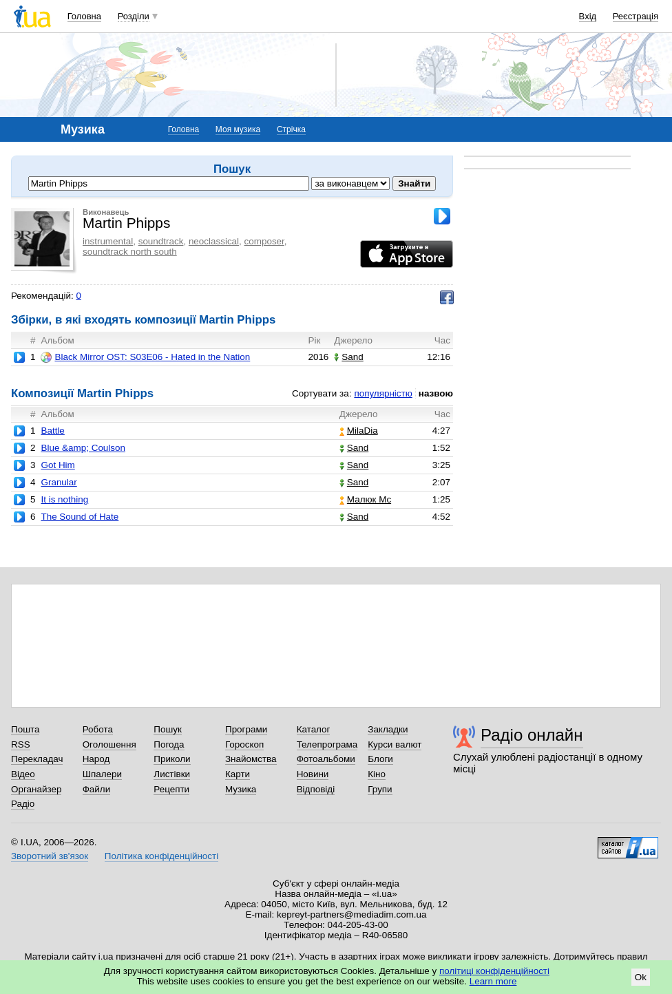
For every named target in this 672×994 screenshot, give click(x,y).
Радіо (22, 804)
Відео (23, 774)
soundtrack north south (130, 251)
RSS (20, 744)
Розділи (133, 16)
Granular (58, 482)
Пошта (25, 729)
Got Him (57, 465)
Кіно (377, 774)
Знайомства (251, 759)
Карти (237, 774)
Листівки (172, 774)
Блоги (380, 759)
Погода (169, 744)
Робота (98, 729)
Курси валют (394, 744)
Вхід (588, 16)
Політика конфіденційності (161, 856)
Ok (641, 977)
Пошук (168, 729)
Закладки (388, 729)
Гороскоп (244, 744)
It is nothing (64, 499)
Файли (97, 789)
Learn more (493, 981)
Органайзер (36, 789)
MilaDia (358, 430)
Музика (240, 789)
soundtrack (161, 241)
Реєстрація (635, 16)
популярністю (383, 393)
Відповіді (316, 789)
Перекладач (37, 759)
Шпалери (102, 774)
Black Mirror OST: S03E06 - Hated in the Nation (145, 357)
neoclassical (214, 241)
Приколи (172, 759)
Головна (84, 16)
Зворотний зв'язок (49, 856)
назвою (436, 393)
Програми (246, 729)
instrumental (108, 241)
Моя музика (238, 129)
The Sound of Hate (79, 516)
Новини (313, 774)
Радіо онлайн (532, 735)
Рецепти (171, 789)
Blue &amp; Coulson (83, 448)
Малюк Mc (365, 499)
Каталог (313, 729)
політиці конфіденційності (494, 971)
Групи (380, 789)
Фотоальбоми (326, 759)
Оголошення (109, 744)
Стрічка (291, 129)
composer (264, 241)
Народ (96, 759)
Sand (348, 357)
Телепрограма (327, 744)
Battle (52, 430)
